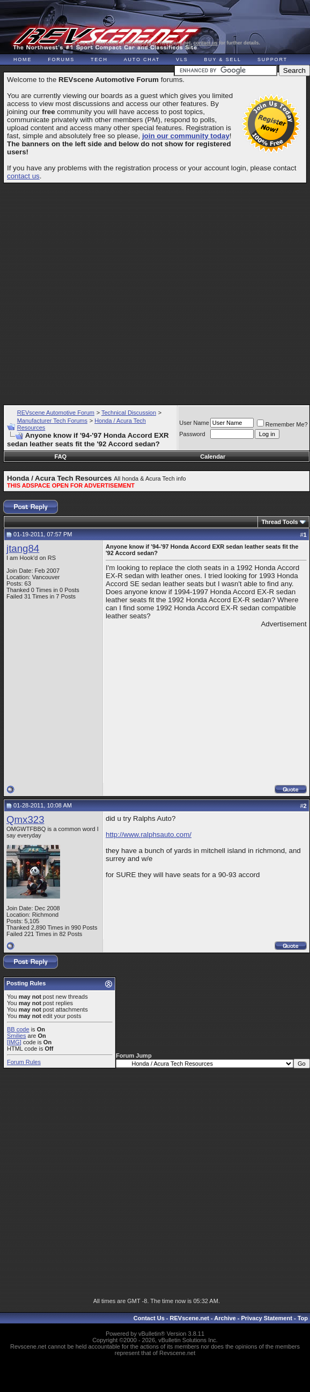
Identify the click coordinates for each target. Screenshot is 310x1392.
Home (22, 59)
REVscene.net (189, 1318)
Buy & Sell (222, 59)
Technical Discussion (128, 412)
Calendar (212, 456)
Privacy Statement (266, 1318)
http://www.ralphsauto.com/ (148, 834)
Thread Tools (279, 522)
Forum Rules (24, 1062)
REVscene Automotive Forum (55, 412)
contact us (206, 43)
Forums (61, 59)
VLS (182, 59)
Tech (99, 59)
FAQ (61, 456)
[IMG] (14, 1042)
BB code (18, 1029)
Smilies (16, 1035)
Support (272, 59)
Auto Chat (142, 59)
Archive (224, 1318)
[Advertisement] (153, 289)
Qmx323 (25, 819)
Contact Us (149, 1318)
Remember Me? (282, 424)
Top (303, 1318)
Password (192, 434)
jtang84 (22, 548)
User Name (194, 423)
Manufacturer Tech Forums (52, 420)
